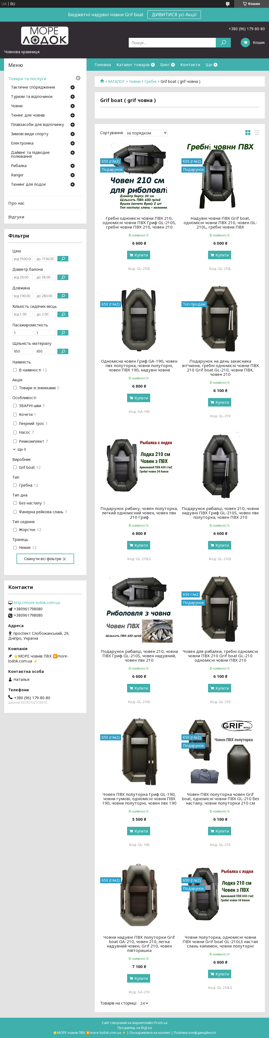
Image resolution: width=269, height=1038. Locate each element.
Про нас (16, 203)
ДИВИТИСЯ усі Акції (174, 15)
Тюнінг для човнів (28, 115)
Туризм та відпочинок (32, 97)
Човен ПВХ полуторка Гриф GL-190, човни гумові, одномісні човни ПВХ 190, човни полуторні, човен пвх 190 (139, 798)
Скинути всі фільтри (42, 558)
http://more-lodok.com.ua (37, 602)
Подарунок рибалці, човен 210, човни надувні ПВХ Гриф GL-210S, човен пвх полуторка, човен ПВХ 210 (220, 512)
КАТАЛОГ (116, 81)
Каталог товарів (133, 64)
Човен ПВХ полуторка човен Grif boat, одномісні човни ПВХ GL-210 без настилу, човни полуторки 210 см (220, 798)
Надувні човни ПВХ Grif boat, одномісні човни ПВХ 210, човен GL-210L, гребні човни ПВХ (220, 222)
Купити (141, 255)
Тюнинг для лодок (28, 184)
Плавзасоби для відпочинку (37, 125)
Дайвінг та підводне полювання (30, 155)
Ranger (17, 175)
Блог (165, 64)
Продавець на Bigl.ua (134, 1027)
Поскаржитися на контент (150, 1032)
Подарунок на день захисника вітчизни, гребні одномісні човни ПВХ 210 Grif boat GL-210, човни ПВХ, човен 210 (220, 367)
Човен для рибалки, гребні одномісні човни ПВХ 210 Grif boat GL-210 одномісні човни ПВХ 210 (220, 655)
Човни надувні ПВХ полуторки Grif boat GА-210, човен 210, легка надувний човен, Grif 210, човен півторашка (139, 943)
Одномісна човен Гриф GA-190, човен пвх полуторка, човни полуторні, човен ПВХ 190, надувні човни (139, 365)
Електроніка (22, 143)
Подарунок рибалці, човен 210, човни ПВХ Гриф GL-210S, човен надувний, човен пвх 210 (139, 655)
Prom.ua (160, 1022)
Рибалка (19, 166)
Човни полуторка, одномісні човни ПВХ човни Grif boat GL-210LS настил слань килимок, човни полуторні (220, 941)
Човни (135, 81)
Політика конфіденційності (195, 1032)
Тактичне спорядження (33, 87)
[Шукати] (223, 42)
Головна (103, 64)
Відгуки (16, 216)
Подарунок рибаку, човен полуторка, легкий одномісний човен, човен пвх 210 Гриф (139, 512)
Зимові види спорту (29, 134)
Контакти (190, 64)
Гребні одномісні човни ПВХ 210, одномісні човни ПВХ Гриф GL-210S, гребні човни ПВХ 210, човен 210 (139, 222)
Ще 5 (22, 449)
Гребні (150, 81)
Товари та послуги (27, 78)
